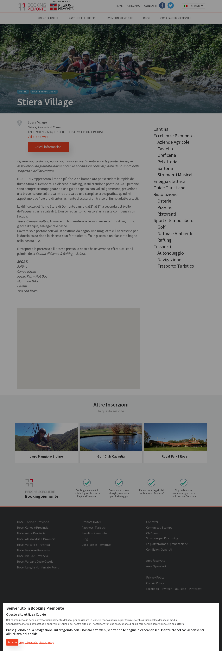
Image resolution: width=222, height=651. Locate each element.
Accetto (12, 642)
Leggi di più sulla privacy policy (36, 642)
